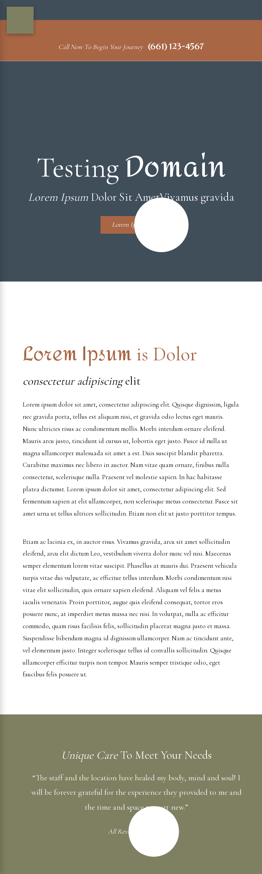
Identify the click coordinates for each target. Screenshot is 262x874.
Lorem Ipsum (137, 225)
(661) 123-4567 (176, 47)
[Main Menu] (20, 20)
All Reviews (131, 831)
